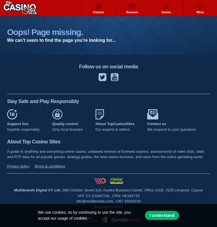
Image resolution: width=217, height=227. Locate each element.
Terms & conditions (49, 166)
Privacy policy (18, 166)
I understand (162, 215)
